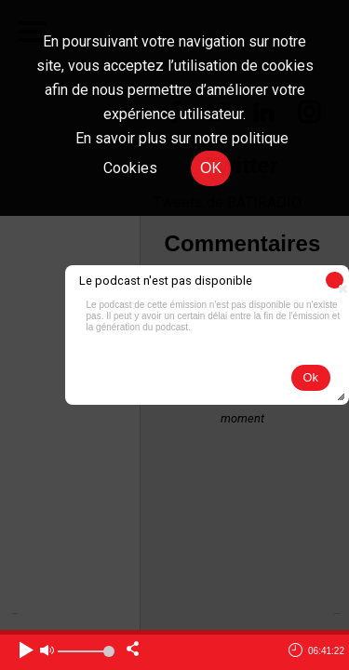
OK (210, 168)
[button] (334, 280)
